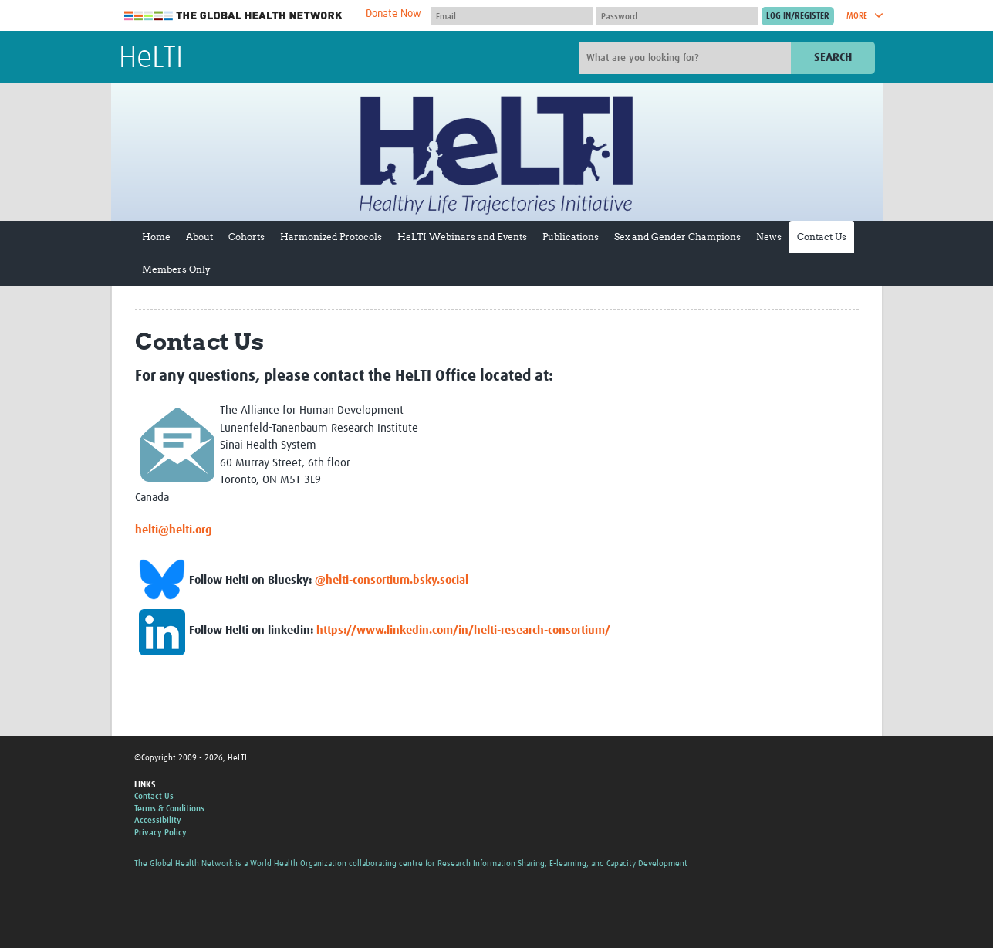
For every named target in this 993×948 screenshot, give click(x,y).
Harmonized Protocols (331, 236)
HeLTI (151, 58)
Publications (570, 236)
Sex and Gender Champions (677, 236)
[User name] (512, 16)
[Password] (677, 16)
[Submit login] (798, 16)
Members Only (176, 269)
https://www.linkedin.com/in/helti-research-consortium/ (463, 630)
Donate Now (393, 13)
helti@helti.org (173, 530)
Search (833, 57)
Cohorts (246, 236)
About (199, 236)
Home (156, 236)
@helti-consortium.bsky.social (391, 580)
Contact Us (821, 236)
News (769, 236)
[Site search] (687, 58)
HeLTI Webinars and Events (462, 236)
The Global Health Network (234, 15)
